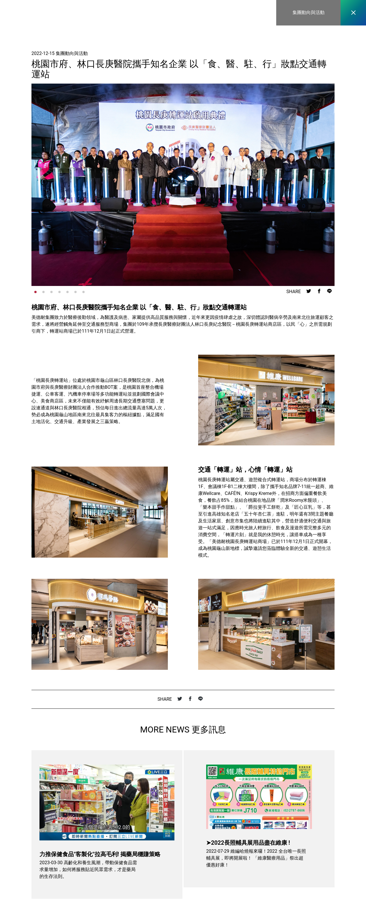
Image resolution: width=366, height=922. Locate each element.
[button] (321, 185)
